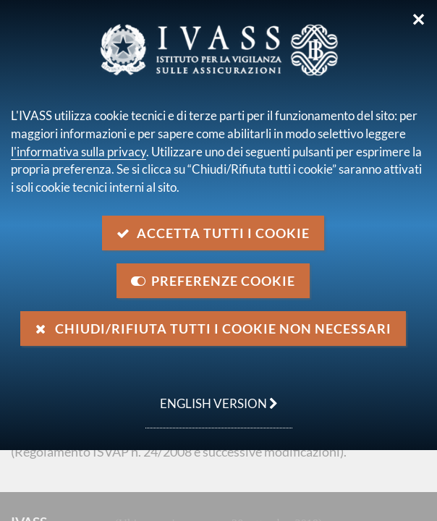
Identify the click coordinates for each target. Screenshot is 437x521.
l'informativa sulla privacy (78, 151)
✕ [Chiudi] (418, 19)
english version (211, 396)
